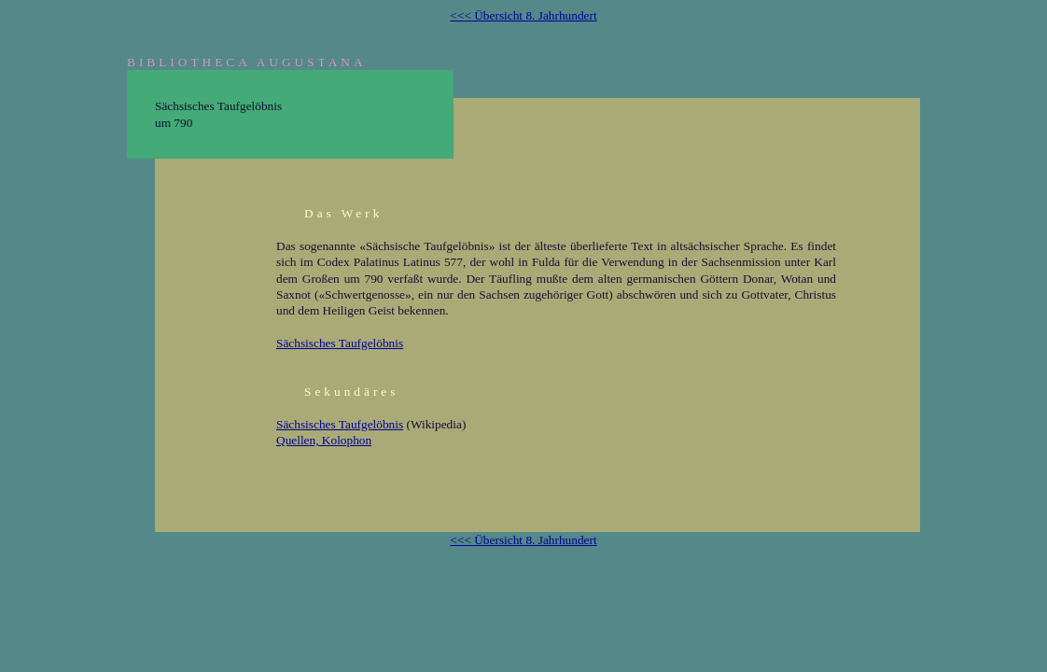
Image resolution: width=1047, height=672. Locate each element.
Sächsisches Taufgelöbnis (339, 343)
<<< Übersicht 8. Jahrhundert (523, 15)
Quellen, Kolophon (323, 440)
